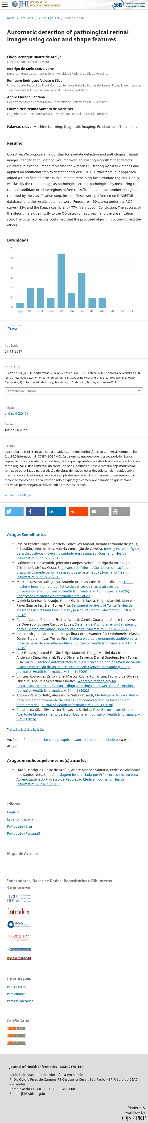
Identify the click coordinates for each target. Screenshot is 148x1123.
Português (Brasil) (21, 826)
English (13, 812)
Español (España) (20, 819)
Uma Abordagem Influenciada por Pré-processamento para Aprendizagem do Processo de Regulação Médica (77, 777)
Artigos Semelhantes (26, 534)
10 (34, 729)
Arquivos (27, 18)
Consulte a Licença (18, 494)
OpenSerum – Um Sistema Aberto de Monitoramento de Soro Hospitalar (75, 712)
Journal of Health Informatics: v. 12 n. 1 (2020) (77, 705)
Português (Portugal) (23, 833)
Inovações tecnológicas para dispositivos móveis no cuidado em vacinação (78, 551)
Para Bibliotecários (20, 1001)
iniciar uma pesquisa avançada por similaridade (76, 739)
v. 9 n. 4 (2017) (49, 18)
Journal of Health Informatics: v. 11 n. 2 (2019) (94, 629)
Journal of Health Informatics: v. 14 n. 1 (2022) (52, 690)
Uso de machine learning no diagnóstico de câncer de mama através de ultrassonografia (74, 586)
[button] (14, 511)
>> (42, 729)
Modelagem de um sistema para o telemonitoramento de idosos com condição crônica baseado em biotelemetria (77, 700)
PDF (14, 329)
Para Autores (16, 994)
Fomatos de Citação (22, 391)
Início (11, 18)
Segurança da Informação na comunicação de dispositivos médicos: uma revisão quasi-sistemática (73, 569)
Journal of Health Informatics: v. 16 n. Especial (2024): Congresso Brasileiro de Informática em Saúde (73, 593)
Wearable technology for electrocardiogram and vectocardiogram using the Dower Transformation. (75, 683)
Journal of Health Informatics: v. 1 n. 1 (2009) (51, 671)
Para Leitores (16, 987)
